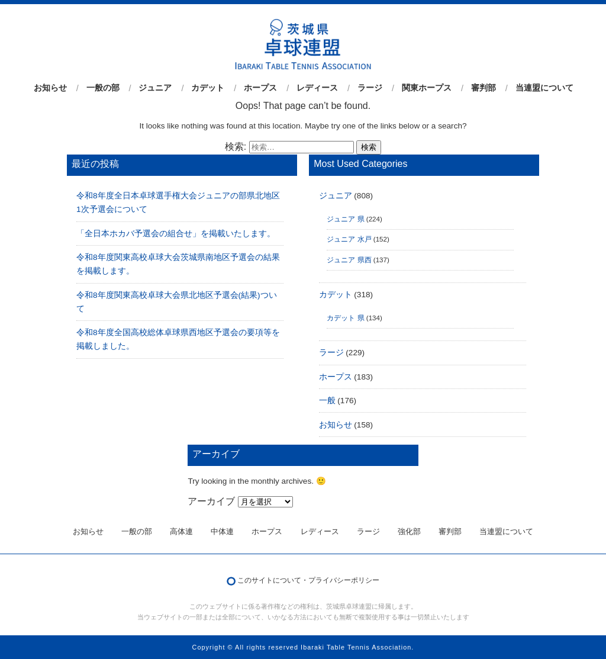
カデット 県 (345, 318)
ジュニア (155, 88)
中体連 (222, 531)
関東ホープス (427, 88)
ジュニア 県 (345, 219)
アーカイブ (211, 501)
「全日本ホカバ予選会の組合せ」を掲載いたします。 (175, 233)
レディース (317, 88)
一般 (327, 400)
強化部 (409, 531)
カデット (207, 88)
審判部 (483, 88)
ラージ (369, 88)
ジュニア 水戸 (349, 239)
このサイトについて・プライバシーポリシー (308, 580)
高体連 (181, 531)
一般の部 (103, 88)
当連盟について (544, 88)
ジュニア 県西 (349, 259)
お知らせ (50, 88)
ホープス (260, 88)
